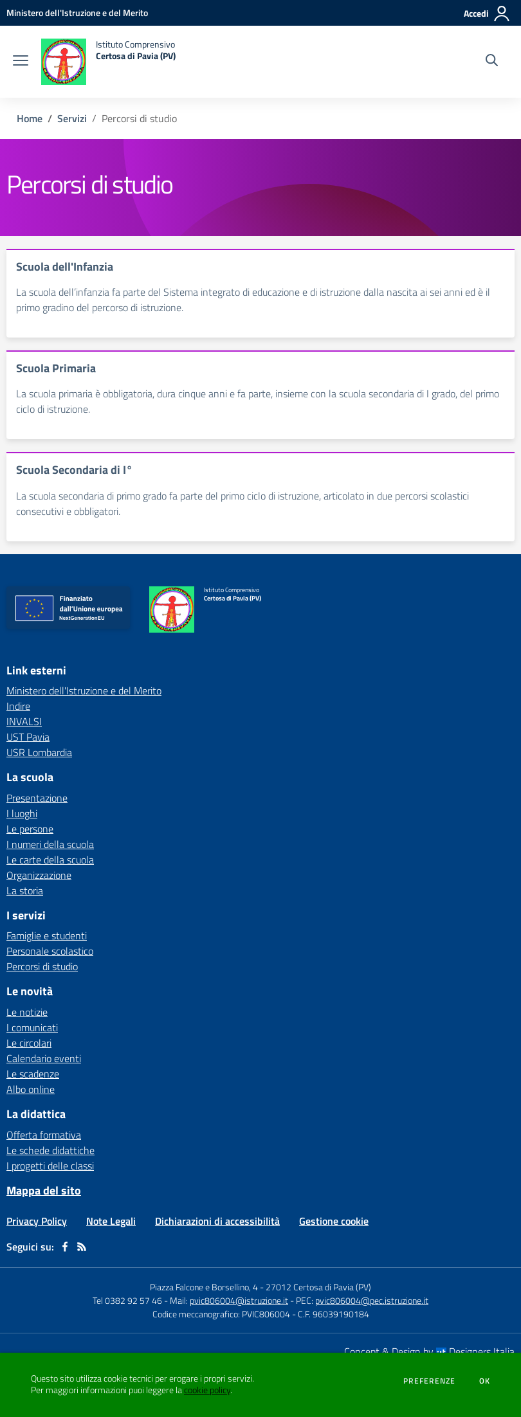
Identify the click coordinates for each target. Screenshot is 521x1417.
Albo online (30, 1089)
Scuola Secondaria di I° (74, 469)
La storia (24, 890)
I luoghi (21, 813)
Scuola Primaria (56, 368)
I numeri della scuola (50, 844)
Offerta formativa (43, 1134)
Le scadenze (32, 1073)
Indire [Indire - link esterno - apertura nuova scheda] (18, 706)
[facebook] (65, 1246)
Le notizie (27, 1012)
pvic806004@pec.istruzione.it (371, 1300)
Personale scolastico (49, 951)
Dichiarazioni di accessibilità (217, 1221)
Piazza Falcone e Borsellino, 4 (205, 1287)
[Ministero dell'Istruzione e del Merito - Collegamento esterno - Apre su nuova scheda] (77, 12)
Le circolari (28, 1043)
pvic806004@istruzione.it (239, 1300)
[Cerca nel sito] (492, 61)
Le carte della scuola (50, 859)
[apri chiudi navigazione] (20, 61)
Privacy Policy (36, 1221)
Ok (485, 1381)
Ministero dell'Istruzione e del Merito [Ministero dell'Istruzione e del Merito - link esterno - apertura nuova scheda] (83, 690)
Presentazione (37, 798)
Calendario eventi (43, 1058)
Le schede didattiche (50, 1150)
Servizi (72, 118)
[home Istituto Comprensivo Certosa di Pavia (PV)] (108, 62)
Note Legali (111, 1221)
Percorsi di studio (42, 966)
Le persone (29, 828)
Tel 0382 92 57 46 (127, 1300)
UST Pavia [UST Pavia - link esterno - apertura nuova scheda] (28, 737)
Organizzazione (38, 875)
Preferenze (429, 1381)
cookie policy (207, 1390)
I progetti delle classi (50, 1165)
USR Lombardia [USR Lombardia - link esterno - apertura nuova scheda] (39, 752)
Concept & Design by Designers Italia (429, 1351)
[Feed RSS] (81, 1246)
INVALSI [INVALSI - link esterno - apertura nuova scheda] (24, 721)
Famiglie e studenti (46, 935)
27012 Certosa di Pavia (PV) (318, 1287)
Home (29, 118)
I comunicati (32, 1027)
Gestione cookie (334, 1221)
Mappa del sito (43, 1190)
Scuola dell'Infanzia (64, 266)
